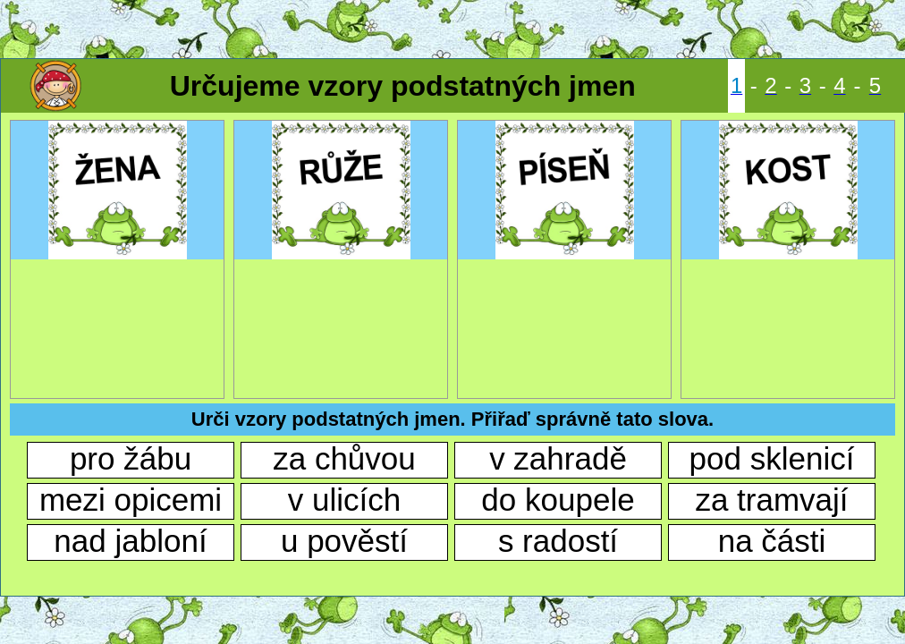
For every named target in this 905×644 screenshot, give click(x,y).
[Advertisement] (452, 27)
